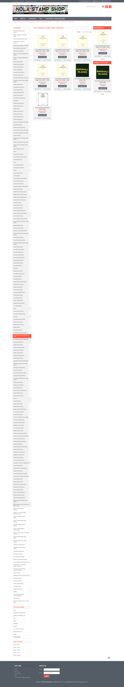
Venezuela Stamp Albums (18, 495)
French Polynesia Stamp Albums (20, 218)
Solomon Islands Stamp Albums (20, 433)
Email (40, 672)
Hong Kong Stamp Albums (19, 257)
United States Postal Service (19, 612)
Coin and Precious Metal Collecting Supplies (18, 595)
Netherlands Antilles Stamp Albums (20, 360)
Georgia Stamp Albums (18, 225)
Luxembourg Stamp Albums (19, 319)
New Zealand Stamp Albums (19, 375)
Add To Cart (43, 57)
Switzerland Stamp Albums (19, 452)
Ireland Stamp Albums (18, 271)
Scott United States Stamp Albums (19, 31)
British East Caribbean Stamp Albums (21, 132)
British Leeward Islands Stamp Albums (21, 142)
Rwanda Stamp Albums (18, 406)
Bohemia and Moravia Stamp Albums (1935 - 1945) (21, 505)
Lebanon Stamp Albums (18, 311)
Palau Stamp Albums (17, 387)
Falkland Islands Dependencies (20, 197)
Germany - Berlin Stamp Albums (20, 230)
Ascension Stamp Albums (18, 72)
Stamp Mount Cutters (17, 554)
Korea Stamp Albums (17, 297)
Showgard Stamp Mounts (18, 551)
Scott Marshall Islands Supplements (21, 339)
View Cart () (107, 1)
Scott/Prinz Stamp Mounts (18, 544)
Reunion (15, 398)
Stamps (15, 591)
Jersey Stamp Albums (18, 289)
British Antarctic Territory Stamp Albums (21, 130)
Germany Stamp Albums (18, 228)
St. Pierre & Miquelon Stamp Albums (21, 417)
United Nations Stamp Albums (19, 484)
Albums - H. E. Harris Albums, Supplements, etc (19, 513)
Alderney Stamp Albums (18, 51)
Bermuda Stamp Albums (18, 116)
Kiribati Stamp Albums (18, 295)
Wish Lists (97, 1)
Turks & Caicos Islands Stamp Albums (21, 476)
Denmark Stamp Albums (18, 181)
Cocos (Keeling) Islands (18, 165)
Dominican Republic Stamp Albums (20, 186)
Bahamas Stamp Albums (18, 92)
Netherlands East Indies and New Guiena (20, 364)
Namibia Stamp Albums (18, 358)
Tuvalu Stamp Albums (18, 479)
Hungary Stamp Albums (18, 260)
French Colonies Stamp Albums (20, 213)
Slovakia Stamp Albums (18, 430)
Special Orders (16, 598)
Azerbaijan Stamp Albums (18, 87)
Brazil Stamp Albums (17, 124)
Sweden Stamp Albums (18, 449)
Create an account (33, 1)
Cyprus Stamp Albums (18, 173)
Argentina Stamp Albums (18, 64)
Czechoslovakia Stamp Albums (19, 178)
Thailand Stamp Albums (18, 457)
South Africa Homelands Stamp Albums (21, 436)
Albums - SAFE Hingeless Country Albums (18, 529)
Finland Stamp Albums (18, 205)
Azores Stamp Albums (18, 89)
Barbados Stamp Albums (18, 103)
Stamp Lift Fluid (16, 572)
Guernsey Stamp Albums (18, 254)
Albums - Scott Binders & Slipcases (18, 509)
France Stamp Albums (18, 207)
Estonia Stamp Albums (18, 189)
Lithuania (15, 316)
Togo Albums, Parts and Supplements (21, 462)
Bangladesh (15, 100)
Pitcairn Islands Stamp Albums (19, 390)
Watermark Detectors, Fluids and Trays (21, 575)
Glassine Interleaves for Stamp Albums (19, 541)
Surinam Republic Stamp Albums (20, 446)
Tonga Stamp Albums (17, 465)
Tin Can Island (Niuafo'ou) (18, 460)
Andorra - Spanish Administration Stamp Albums (21, 58)
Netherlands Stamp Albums (19, 367)
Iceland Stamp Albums (18, 263)
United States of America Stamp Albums (21, 45)
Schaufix (15, 626)
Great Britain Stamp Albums (19, 240)
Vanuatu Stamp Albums (18, 489)
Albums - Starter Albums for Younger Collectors (21, 533)
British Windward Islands (18, 148)
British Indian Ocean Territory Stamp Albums (21, 139)
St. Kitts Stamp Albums (18, 414)
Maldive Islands (16, 327)
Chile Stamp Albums (17, 159)
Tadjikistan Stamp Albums (18, 454)
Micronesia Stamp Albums (18, 347)
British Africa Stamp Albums (19, 127)
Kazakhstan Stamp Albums (19, 292)
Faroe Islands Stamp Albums (19, 199)
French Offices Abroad (18, 216)
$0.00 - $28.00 (16, 644)
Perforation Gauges (17, 580)
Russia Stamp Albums (18, 403)
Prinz (14, 618)
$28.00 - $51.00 (16, 647)
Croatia (15, 170)
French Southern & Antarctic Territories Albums (21, 222)
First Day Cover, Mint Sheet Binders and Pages (19, 569)
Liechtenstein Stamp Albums (19, 314)
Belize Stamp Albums (17, 114)
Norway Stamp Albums (18, 382)
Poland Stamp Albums (18, 393)
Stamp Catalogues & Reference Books (20, 35)
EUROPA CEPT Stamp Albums (19, 191)
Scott (14, 610)
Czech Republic (16, 175)
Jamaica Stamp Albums (18, 284)
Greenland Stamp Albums (18, 249)
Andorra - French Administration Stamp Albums (21, 54)
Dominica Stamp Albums (18, 183)
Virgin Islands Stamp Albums (19, 497)
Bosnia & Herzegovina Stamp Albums (21, 122)
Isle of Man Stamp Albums (18, 273)
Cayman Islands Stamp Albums (20, 156)
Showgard (15, 623)
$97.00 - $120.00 (17, 655)
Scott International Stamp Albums (20, 39)
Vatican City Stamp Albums (19, 492)
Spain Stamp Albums (17, 444)
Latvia (14, 308)
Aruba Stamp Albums (17, 69)
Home (15, 21)
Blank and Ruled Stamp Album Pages (19, 537)
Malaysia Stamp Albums (18, 324)
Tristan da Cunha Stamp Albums (20, 468)
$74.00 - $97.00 (16, 652)
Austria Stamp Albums (18, 84)
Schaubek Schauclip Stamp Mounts (19, 548)
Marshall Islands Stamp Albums (44, 21)
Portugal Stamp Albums (18, 395)
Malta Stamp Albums (17, 330)
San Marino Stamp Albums (19, 422)
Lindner (15, 634)
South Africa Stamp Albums (19, 438)
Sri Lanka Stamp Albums (18, 428)
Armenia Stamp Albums (18, 67)
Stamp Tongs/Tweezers (18, 583)
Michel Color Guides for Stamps (20, 559)
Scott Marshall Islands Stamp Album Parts (21, 336)
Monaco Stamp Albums (18, 352)
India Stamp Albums (17, 265)
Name (40, 669)
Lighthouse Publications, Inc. (19, 615)
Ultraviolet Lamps (17, 586)
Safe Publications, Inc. (18, 631)
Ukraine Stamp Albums (18, 481)
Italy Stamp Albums (17, 279)
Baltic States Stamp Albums (19, 98)
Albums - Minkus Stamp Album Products (19, 521)
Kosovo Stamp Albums (18, 300)
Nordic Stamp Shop (17, 589)
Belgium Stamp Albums (18, 111)
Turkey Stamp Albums (18, 470)
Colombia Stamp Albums (18, 167)
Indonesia (15, 268)
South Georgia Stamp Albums (19, 441)
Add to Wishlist (38, 60)
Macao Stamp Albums (18, 322)
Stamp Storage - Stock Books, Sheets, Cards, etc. (19, 565)
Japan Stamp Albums (17, 287)
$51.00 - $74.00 (16, 650)
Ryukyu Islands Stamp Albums (19, 409)
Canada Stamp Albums (18, 154)
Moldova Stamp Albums (18, 350)
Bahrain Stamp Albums (18, 95)
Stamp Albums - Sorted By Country (26, 21)
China (14, 162)
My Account (22, 1)
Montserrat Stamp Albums (18, 355)
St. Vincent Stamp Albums (18, 419)
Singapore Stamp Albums (18, 425)
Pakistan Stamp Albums (18, 385)
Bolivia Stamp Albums (18, 119)
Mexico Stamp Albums (18, 344)
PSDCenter (85, 681)
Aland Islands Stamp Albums (19, 48)
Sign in (27, 1)
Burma (14, 151)
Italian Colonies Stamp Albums (19, 281)
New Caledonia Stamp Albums (19, 373)
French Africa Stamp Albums (19, 210)
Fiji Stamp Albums (17, 202)
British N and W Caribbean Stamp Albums (20, 145)
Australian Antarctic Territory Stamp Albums (20, 81)
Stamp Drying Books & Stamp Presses (21, 562)
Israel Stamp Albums (17, 276)
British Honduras (16, 135)
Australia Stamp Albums (18, 75)
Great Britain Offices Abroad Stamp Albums (20, 243)
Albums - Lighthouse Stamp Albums (19, 517)
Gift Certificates (16, 1)
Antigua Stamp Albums (18, 61)
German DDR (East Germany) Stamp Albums (21, 234)
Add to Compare (46, 60)
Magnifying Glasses (17, 578)
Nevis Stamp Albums (17, 370)
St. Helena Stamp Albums (18, 411)
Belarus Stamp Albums (18, 106)
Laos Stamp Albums (17, 305)
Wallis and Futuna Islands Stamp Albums (20, 501)
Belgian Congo (16, 108)
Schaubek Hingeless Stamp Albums (19, 525)
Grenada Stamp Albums (18, 252)
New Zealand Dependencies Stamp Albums (20, 379)
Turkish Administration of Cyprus (20, 473)
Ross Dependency (17, 401)
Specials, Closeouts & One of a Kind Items (21, 601)
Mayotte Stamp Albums (18, 342)
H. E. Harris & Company (18, 628)
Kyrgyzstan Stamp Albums (19, 303)
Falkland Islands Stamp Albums (20, 194)
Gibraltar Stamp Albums (18, 237)
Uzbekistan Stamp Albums (19, 487)
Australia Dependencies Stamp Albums (21, 77)
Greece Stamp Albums (18, 246)
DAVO (14, 620)
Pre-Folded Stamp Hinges (18, 556)
